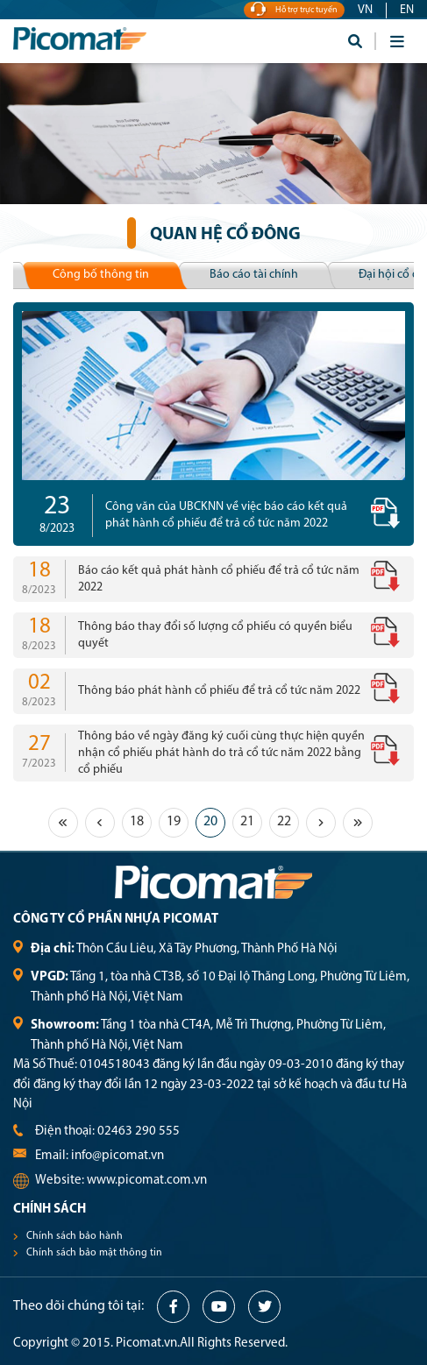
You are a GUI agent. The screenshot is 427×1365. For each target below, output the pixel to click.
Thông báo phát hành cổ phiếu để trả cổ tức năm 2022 (219, 690)
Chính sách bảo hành (74, 1236)
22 (284, 822)
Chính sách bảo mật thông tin (94, 1253)
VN (365, 10)
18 (137, 822)
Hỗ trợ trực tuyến (294, 10)
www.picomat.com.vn (147, 1180)
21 (247, 822)
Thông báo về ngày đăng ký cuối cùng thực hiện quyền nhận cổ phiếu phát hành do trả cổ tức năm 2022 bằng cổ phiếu (221, 753)
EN (407, 10)
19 (174, 822)
